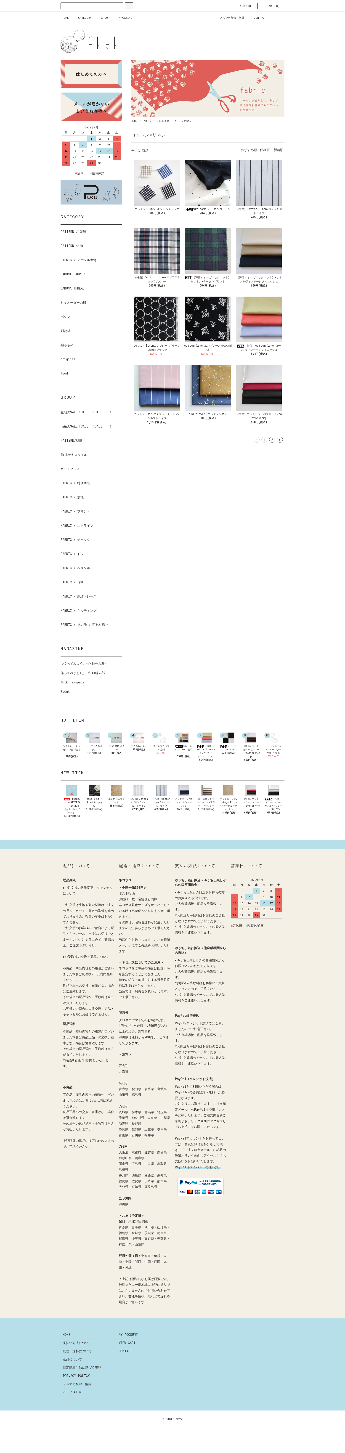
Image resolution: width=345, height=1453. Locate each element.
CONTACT (257, 17)
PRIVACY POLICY (76, 1396)
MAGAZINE (122, 17)
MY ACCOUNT (128, 1355)
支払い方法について (77, 1363)
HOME (65, 17)
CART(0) (270, 6)
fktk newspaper (73, 682)
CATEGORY (82, 17)
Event (65, 691)
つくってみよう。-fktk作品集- (84, 663)
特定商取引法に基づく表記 (82, 1388)
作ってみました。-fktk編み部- (84, 673)
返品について (72, 1380)
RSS (65, 1412)
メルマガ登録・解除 (229, 17)
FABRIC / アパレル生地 (156, 121)
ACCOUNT (243, 6)
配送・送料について (77, 1371)
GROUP (102, 17)
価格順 (265, 150)
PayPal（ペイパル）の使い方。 (198, 1187)
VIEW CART (127, 1363)
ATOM (78, 1412)
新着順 (278, 150)
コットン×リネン (183, 121)
